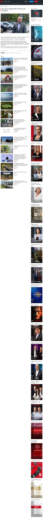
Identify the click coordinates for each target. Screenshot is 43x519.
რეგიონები (5, 6)
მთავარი (2, 6)
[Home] (1, 1)
